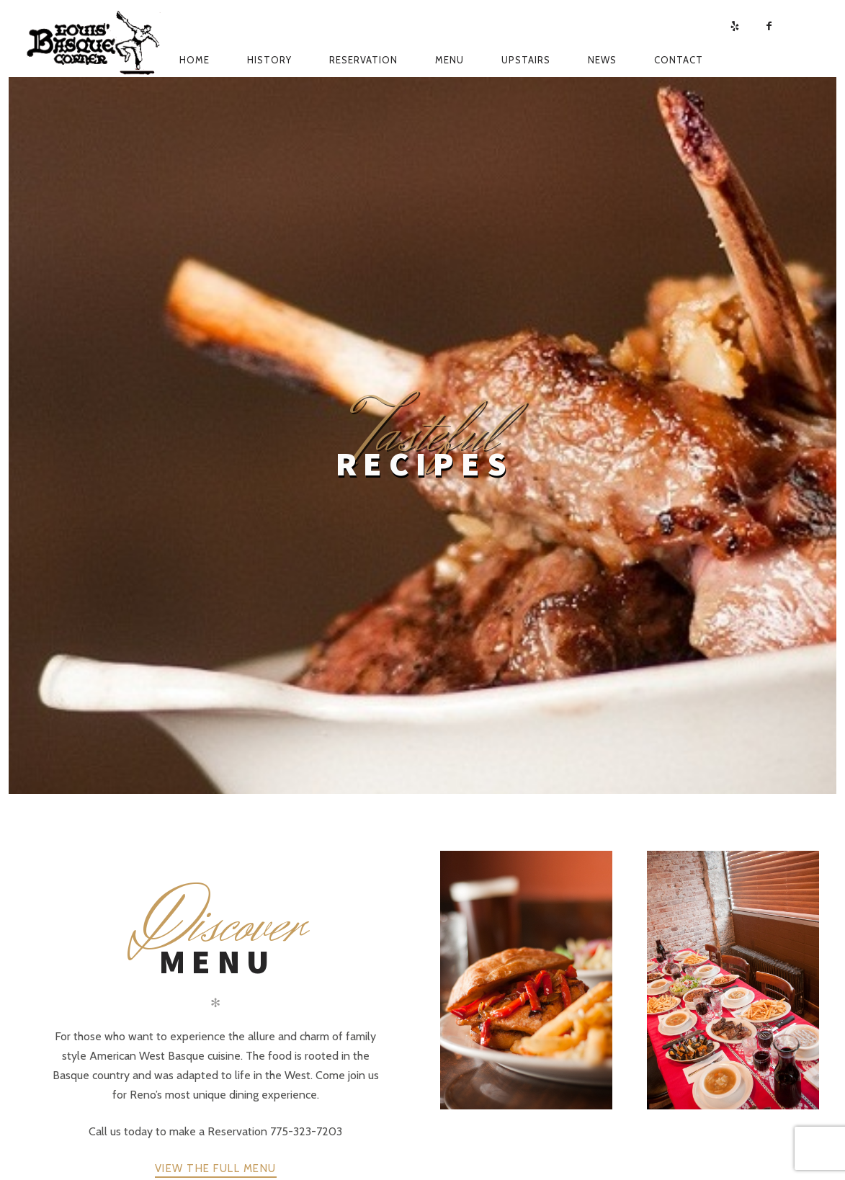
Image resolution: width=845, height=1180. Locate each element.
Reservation (363, 60)
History (269, 60)
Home (194, 60)
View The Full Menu (216, 1168)
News (602, 60)
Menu (449, 60)
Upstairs (525, 60)
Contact (678, 60)
